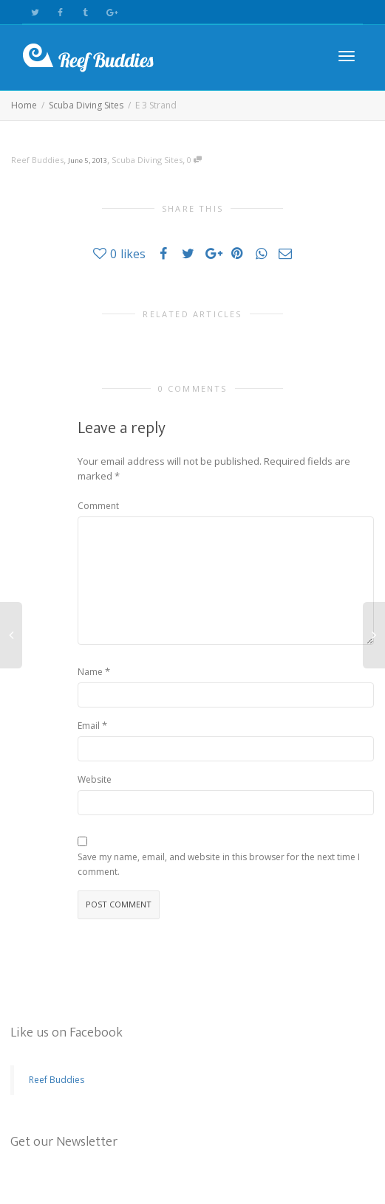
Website (95, 779)
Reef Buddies (56, 1079)
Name (90, 671)
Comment (98, 505)
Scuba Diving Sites (147, 159)
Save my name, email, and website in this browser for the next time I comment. (219, 864)
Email (89, 725)
